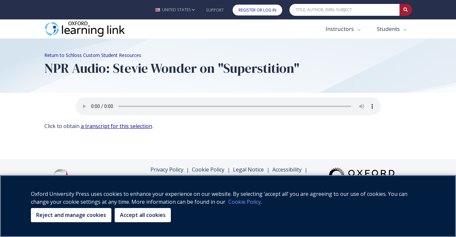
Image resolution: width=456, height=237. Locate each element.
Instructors (340, 29)
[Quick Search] (344, 10)
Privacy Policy (166, 169)
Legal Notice (248, 169)
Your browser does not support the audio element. (228, 106)
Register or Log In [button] (257, 10)
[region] (228, 206)
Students (389, 29)
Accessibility (287, 169)
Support (215, 10)
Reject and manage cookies (71, 215)
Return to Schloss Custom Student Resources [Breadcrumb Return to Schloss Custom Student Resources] (92, 55)
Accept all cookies (143, 215)
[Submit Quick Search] (405, 10)
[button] (175, 10)
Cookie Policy (208, 169)
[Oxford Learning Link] (93, 29)
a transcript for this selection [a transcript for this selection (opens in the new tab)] (116, 126)
